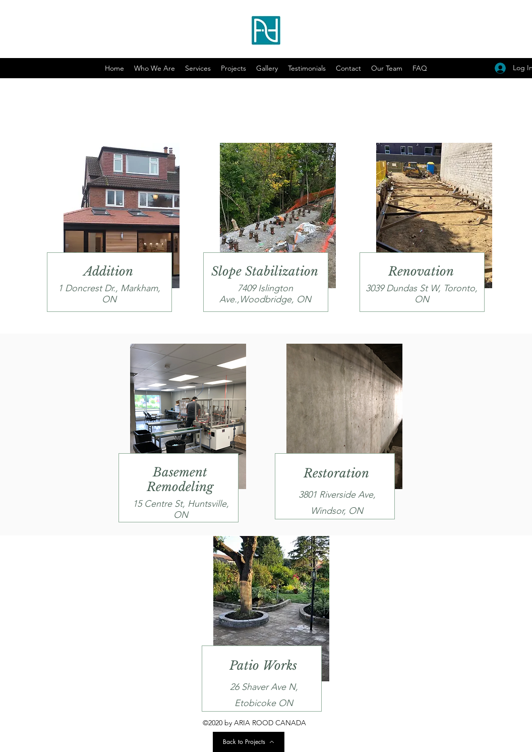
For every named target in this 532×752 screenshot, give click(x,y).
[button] (267, 68)
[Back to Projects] (248, 742)
